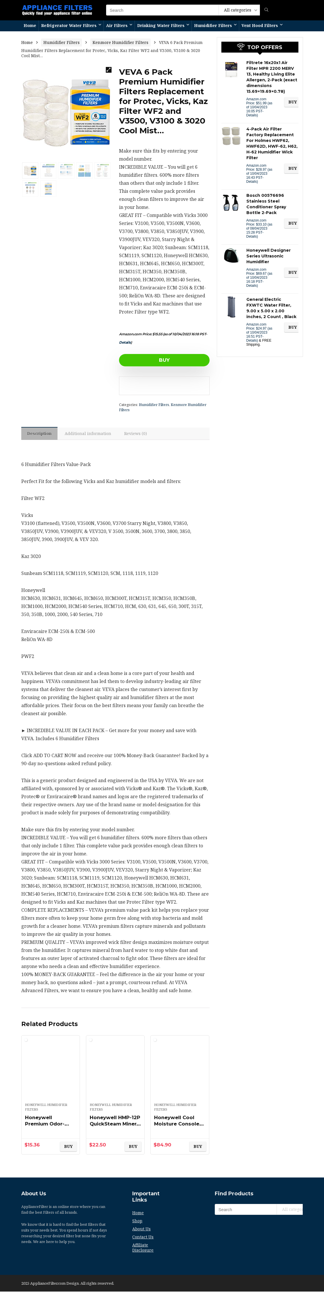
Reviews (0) (139, 434)
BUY (152, 360)
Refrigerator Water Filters (69, 25)
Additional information (90, 434)
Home (30, 25)
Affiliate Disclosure (143, 1249)
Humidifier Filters (213, 25)
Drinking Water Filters (161, 25)
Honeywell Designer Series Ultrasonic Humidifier (268, 256)
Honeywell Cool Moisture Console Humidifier (178, 1125)
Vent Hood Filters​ (259, 25)
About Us (141, 1230)
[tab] (40, 434)
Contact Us (143, 1238)
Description (40, 434)
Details (125, 342)
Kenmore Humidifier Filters (120, 42)
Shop (137, 1222)
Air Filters (117, 25)
